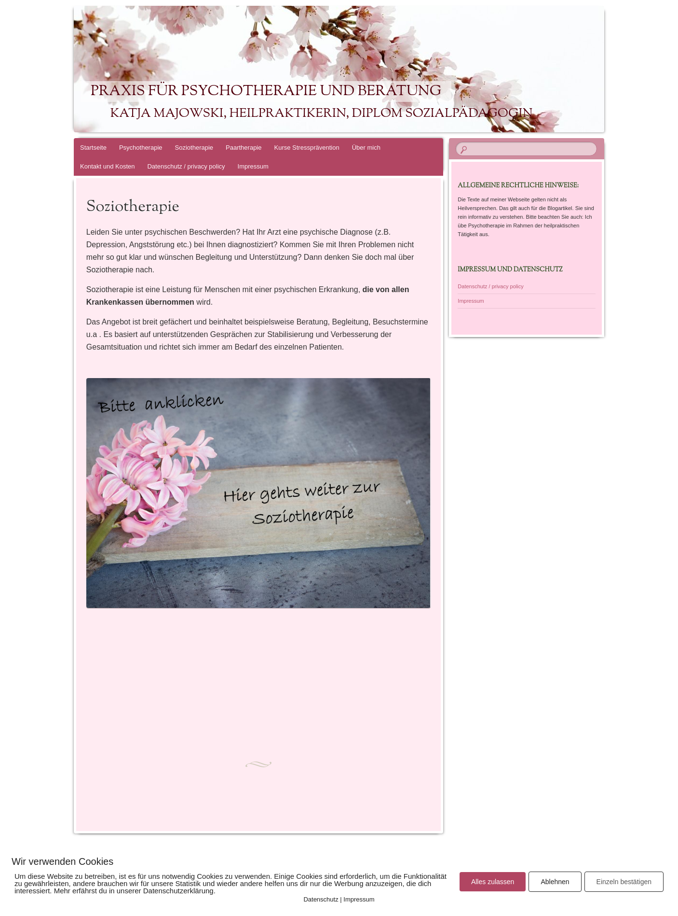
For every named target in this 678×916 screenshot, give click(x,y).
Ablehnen (555, 882)
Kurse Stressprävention (306, 147)
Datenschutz (320, 899)
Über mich (366, 147)
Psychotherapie (141, 147)
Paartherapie (243, 147)
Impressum (253, 166)
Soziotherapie (194, 147)
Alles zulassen (493, 882)
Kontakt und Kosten (107, 166)
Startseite (93, 147)
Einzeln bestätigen (624, 882)
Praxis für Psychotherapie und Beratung (266, 91)
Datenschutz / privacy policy (186, 166)
